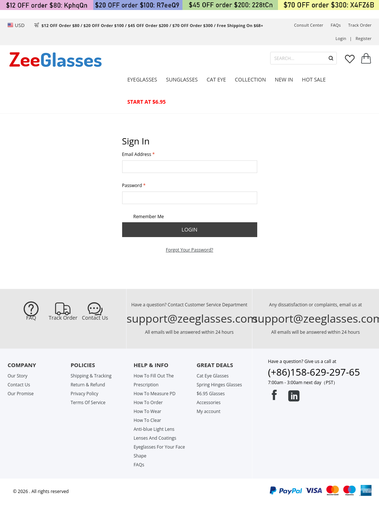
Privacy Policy (84, 393)
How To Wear (147, 411)
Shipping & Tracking (91, 376)
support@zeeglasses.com (192, 318)
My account (208, 411)
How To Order (148, 402)
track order (360, 25)
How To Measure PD (154, 393)
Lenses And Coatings (155, 438)
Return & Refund (88, 385)
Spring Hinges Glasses (219, 385)
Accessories (209, 402)
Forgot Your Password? (189, 250)
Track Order (63, 317)
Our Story (17, 376)
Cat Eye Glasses (212, 376)
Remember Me (143, 216)
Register (364, 38)
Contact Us (95, 317)
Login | (344, 38)
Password (132, 185)
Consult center (308, 25)
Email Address (136, 154)
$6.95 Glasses (211, 393)
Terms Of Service (88, 402)
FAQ (31, 317)
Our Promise (20, 393)
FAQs (336, 25)
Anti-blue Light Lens (154, 429)
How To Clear (147, 420)
